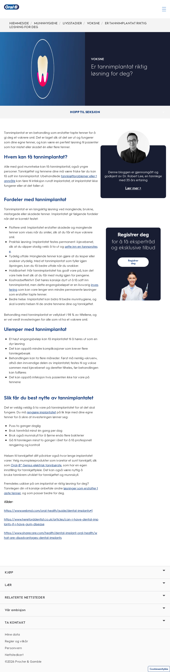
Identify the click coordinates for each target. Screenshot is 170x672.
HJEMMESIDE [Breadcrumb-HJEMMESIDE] (19, 23)
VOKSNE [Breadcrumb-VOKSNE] (93, 23)
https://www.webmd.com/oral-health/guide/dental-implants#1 (48, 511)
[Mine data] (85, 634)
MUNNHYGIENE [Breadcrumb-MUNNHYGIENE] (46, 23)
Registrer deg (133, 262)
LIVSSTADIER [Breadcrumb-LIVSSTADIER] (72, 23)
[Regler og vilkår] (85, 641)
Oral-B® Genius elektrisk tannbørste (36, 465)
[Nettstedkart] (85, 655)
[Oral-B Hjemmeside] (11, 7)
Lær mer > (133, 188)
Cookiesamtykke (159, 669)
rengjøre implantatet (41, 412)
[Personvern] (85, 648)
